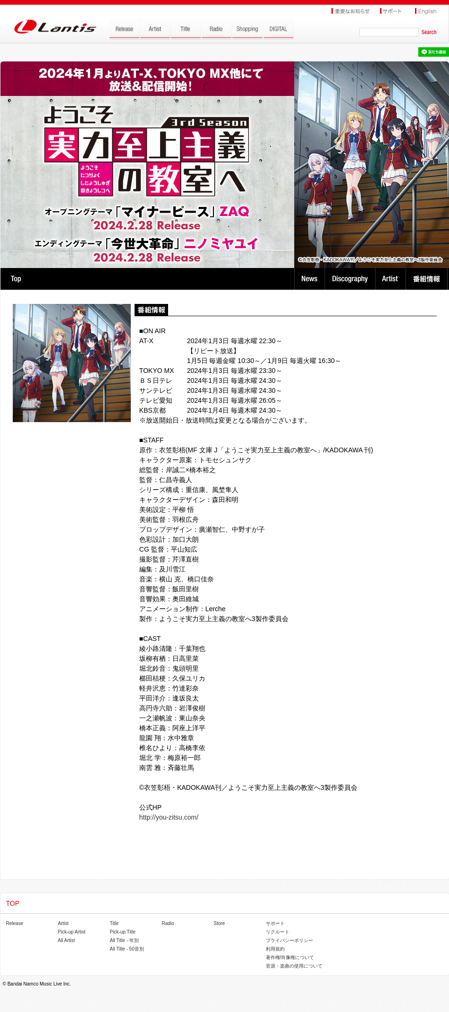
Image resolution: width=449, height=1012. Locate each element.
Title (114, 923)
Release (15, 923)
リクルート (277, 931)
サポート (275, 923)
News (309, 279)
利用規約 (275, 948)
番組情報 (428, 279)
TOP (15, 279)
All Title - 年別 (124, 940)
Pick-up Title (123, 931)
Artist (391, 279)
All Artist (66, 940)
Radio (168, 923)
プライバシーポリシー (289, 940)
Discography (351, 279)
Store (219, 923)
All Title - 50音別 (127, 948)
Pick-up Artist (71, 931)
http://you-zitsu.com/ (168, 817)
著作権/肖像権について (290, 957)
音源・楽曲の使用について (294, 966)
